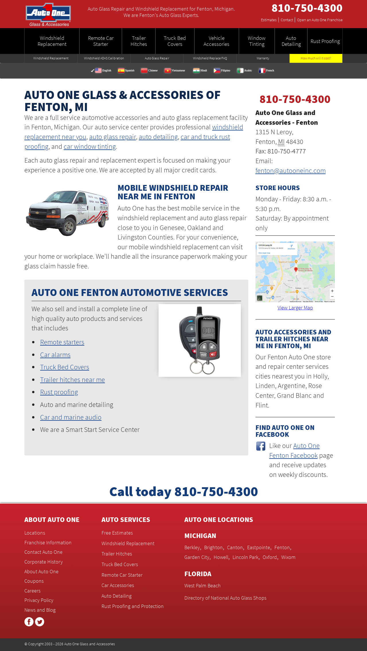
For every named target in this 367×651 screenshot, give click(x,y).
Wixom (288, 557)
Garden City (196, 557)
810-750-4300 (307, 8)
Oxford (270, 557)
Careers (32, 590)
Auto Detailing (116, 595)
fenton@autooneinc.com (290, 170)
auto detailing (158, 136)
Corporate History (43, 561)
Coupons (34, 581)
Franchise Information (48, 542)
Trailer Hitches (116, 553)
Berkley (192, 547)
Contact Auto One (43, 552)
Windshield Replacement (128, 543)
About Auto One (41, 571)
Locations (34, 532)
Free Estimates (117, 532)
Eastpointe (258, 547)
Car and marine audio (70, 417)
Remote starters (62, 342)
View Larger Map (295, 307)
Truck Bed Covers (64, 366)
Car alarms (55, 354)
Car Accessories (117, 585)
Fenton (282, 547)
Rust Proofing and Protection (132, 606)
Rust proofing (59, 391)
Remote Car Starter (121, 575)
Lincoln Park (245, 557)
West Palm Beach (202, 585)
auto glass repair (112, 136)
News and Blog (40, 610)
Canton (235, 547)
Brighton (213, 547)
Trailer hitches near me (72, 379)
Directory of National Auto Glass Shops (225, 598)
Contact (288, 19)
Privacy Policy (38, 600)
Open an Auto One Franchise (320, 19)
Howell (221, 557)
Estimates (270, 19)
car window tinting (90, 146)
